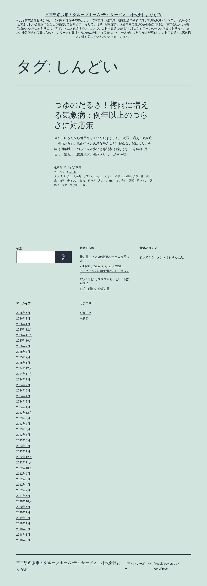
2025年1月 (23, 362)
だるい (88, 176)
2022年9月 (23, 473)
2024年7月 (23, 385)
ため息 (78, 176)
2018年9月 (23, 529)
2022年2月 (23, 490)
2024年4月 (23, 396)
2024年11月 (24, 373)
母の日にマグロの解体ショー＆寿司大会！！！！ (104, 258)
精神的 (92, 180)
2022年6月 (23, 479)
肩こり (102, 180)
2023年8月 (23, 423)
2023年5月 (23, 434)
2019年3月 (23, 518)
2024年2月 (23, 401)
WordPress (160, 568)
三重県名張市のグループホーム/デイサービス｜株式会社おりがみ (103, 14)
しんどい (66, 176)
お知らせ (85, 312)
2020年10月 (24, 501)
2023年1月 (23, 451)
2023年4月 (23, 440)
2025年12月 (24, 329)
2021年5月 (23, 495)
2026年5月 (23, 312)
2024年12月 (24, 368)
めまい (109, 176)
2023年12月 (24, 412)
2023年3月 (23, 446)
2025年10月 (24, 340)
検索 (19, 248)
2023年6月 (23, 429)
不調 (117, 176)
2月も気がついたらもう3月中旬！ (102, 266)
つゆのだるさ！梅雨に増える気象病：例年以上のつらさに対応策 (101, 115)
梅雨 (62, 180)
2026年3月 (23, 318)
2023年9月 (23, 418)
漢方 (82, 180)
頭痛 (64, 185)
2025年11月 (24, 335)
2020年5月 (23, 507)
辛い (124, 180)
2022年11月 (24, 462)
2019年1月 (23, 523)
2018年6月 (23, 540)
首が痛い (75, 185)
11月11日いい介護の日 (94, 288)
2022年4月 (23, 484)
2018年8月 (23, 534)
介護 (135, 176)
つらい (98, 176)
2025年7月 (23, 346)
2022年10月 (24, 468)
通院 (131, 180)
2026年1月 (23, 324)
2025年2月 (23, 357)
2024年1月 (23, 407)
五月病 (127, 176)
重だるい (142, 180)
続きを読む (121, 154)
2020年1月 (23, 512)
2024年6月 (23, 390)
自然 (111, 180)
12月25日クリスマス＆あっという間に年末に (105, 281)
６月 (85, 185)
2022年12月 (24, 457)
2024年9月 (23, 379)
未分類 (72, 172)
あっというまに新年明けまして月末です (104, 272)
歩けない (72, 180)
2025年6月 (23, 351)
